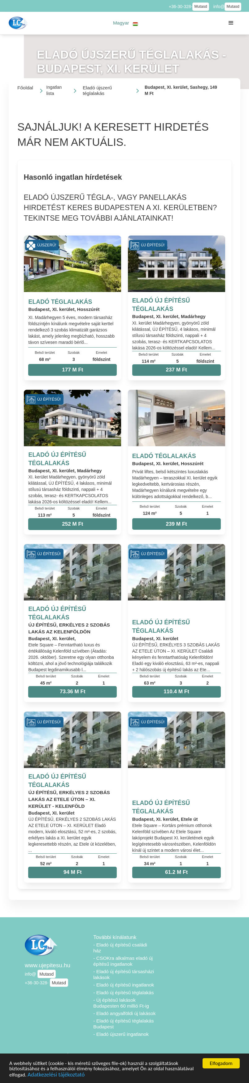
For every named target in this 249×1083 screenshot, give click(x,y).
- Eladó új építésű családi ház (120, 947)
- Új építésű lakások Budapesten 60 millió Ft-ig (121, 1003)
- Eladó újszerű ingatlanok (121, 1034)
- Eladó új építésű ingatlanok (123, 984)
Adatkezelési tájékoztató (56, 1075)
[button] (125, 23)
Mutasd (200, 6)
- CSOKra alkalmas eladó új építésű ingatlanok (123, 961)
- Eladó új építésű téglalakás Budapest (123, 1023)
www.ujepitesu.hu (47, 965)
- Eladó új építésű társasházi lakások (123, 974)
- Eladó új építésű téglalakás (123, 992)
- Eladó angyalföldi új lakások (124, 1013)
